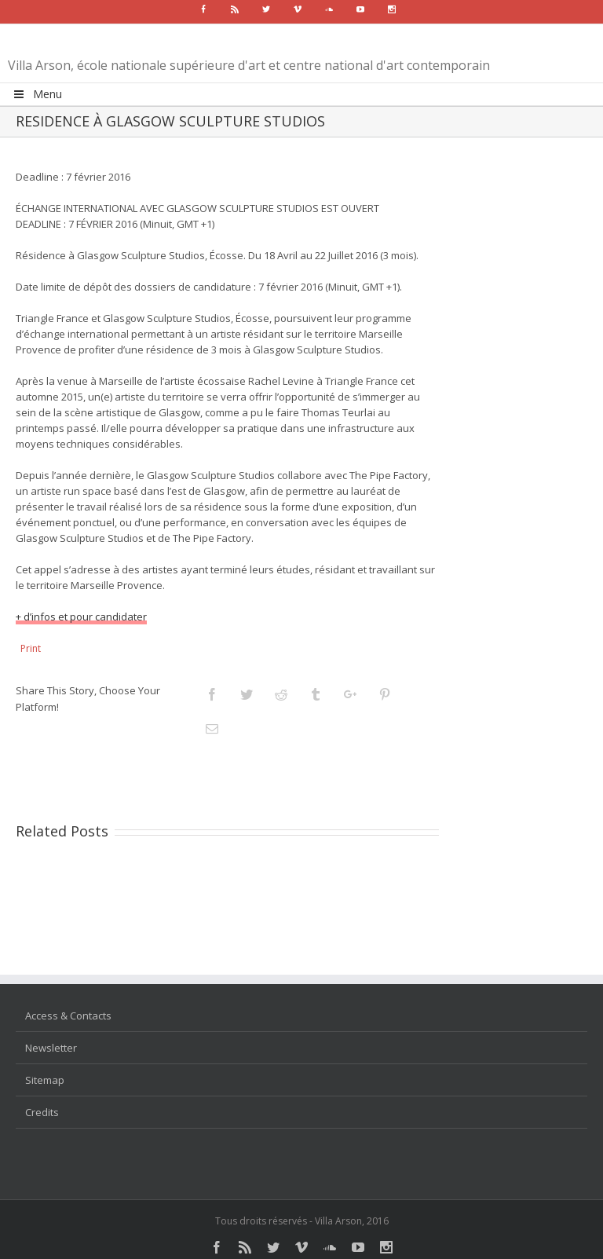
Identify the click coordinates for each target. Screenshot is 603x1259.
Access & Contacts (68, 1015)
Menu (37, 93)
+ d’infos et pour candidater (81, 616)
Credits (42, 1112)
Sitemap (44, 1080)
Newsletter (51, 1048)
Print (30, 648)
